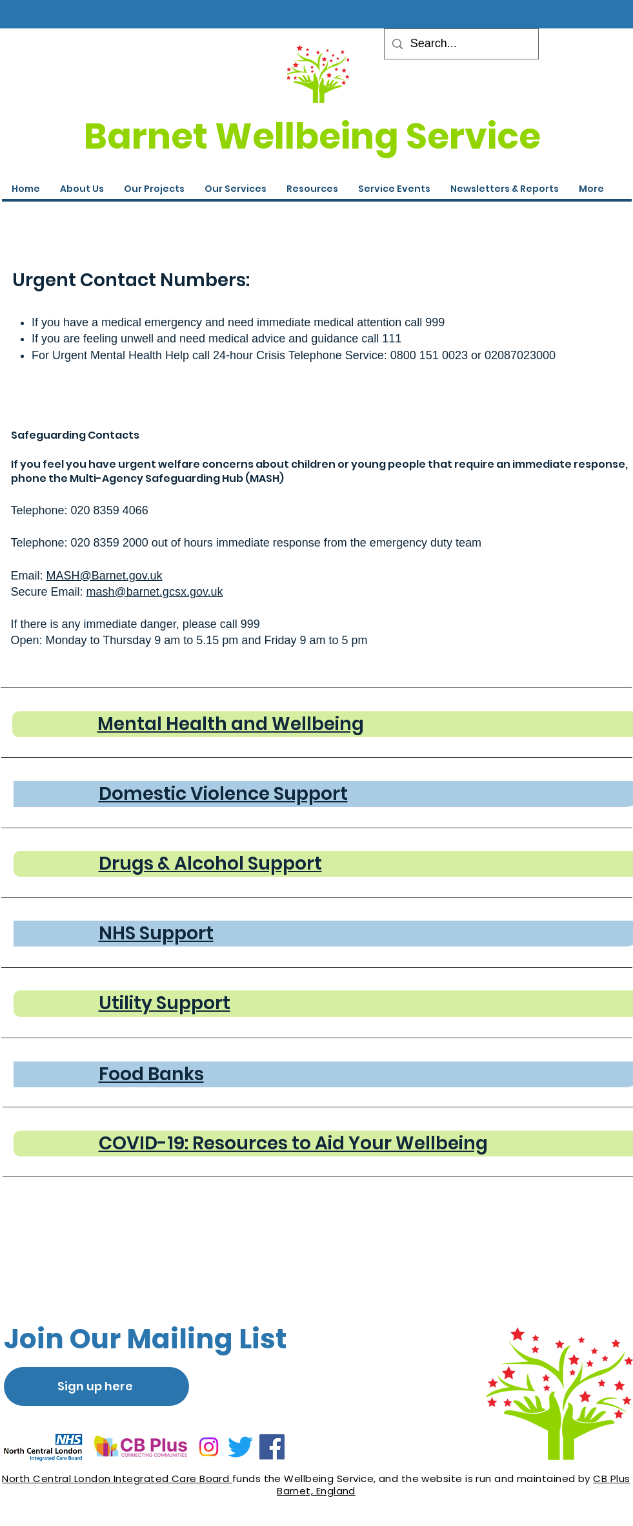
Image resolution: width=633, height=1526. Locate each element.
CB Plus (611, 1478)
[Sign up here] (96, 1386)
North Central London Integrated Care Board (117, 1478)
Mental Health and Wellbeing (230, 724)
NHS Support (156, 933)
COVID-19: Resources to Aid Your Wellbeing (293, 1143)
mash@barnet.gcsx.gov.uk (154, 591)
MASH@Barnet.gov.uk (104, 575)
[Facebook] (272, 1446)
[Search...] (460, 44)
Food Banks (151, 1074)
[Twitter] (240, 1446)
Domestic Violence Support (223, 793)
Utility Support (164, 1003)
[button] (394, 188)
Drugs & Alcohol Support (210, 863)
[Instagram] (208, 1446)
